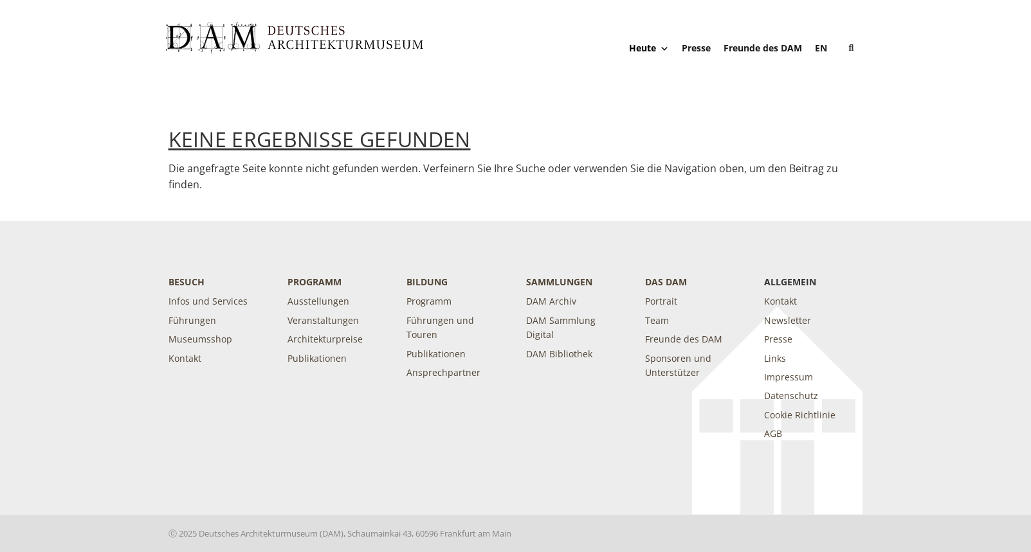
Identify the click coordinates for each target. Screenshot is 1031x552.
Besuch (187, 282)
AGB (773, 433)
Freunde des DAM (763, 48)
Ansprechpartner (443, 372)
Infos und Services (208, 301)
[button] (851, 48)
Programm (314, 282)
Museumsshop (200, 339)
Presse (696, 48)
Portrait (661, 301)
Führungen (192, 320)
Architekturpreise (325, 339)
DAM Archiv (551, 301)
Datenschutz (791, 395)
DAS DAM (666, 282)
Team (657, 320)
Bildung (427, 282)
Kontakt (185, 358)
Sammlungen (559, 282)
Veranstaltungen (323, 320)
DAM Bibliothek (559, 354)
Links (775, 358)
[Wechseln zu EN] (821, 48)
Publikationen (317, 358)
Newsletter (787, 320)
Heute (649, 48)
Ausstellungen (318, 301)
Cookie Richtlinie (799, 415)
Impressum (788, 377)
